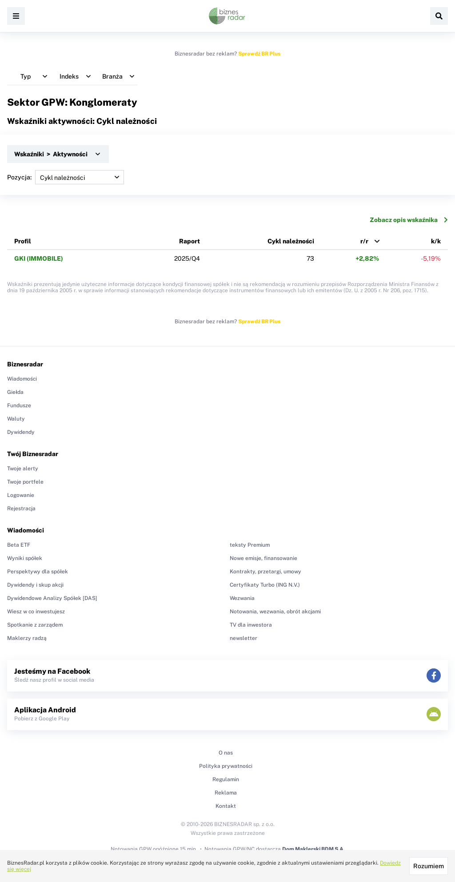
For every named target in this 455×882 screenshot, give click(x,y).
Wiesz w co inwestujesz (36, 611)
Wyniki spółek (24, 558)
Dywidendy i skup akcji (35, 585)
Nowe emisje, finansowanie (263, 558)
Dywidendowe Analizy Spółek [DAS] (52, 598)
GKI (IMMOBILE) (38, 258)
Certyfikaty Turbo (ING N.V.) (265, 585)
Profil (22, 241)
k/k (436, 241)
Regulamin (225, 779)
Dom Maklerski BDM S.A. (313, 849)
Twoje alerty (22, 468)
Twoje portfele (25, 482)
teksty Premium (250, 545)
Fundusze (19, 405)
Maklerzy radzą (27, 638)
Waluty (16, 419)
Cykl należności (290, 241)
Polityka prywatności (225, 766)
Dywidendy (21, 432)
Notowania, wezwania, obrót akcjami (275, 611)
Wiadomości (22, 379)
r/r (364, 241)
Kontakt (226, 806)
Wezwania (242, 598)
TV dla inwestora (251, 625)
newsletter (243, 638)
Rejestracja (21, 508)
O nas (226, 753)
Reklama (226, 793)
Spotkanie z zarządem (35, 625)
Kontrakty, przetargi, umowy (265, 571)
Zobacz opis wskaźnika (409, 219)
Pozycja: (65, 177)
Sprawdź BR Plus (259, 54)
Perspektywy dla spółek (37, 571)
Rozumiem (428, 866)
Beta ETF (18, 545)
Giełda (15, 392)
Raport (189, 241)
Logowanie (20, 495)
